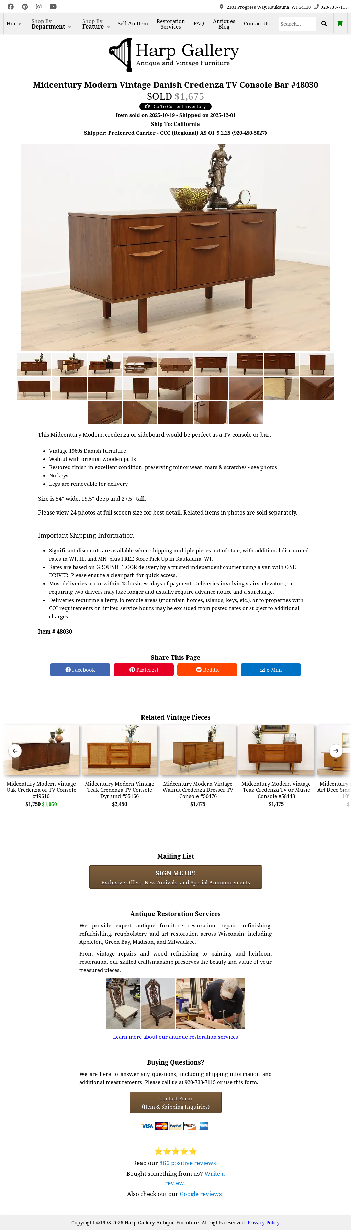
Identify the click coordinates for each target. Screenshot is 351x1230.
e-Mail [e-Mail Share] (271, 669)
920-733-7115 (334, 7)
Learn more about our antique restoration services (175, 1036)
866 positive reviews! (188, 1163)
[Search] (297, 24)
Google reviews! (202, 1194)
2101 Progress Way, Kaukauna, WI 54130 (269, 7)
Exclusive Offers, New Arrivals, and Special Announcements (175, 877)
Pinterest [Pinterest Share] (143, 669)
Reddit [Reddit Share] (207, 669)
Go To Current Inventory (175, 106)
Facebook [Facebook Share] (80, 669)
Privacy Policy (264, 1222)
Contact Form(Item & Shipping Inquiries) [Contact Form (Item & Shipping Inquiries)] (176, 1102)
